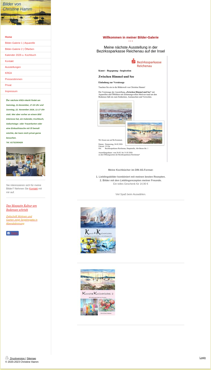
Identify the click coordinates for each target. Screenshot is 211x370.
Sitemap (31, 358)
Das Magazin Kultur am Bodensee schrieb (21, 208)
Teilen (12, 233)
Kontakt (33, 188)
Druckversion (15, 358)
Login (203, 357)
